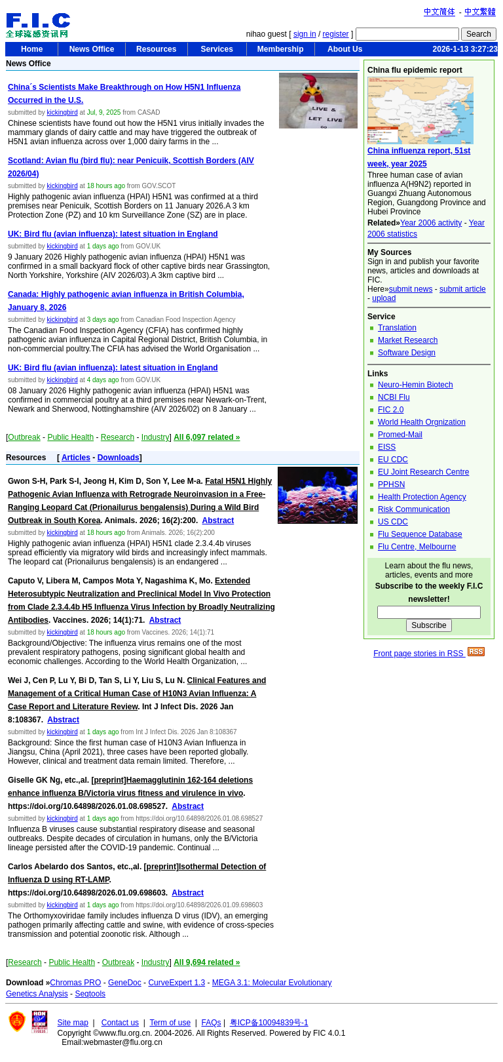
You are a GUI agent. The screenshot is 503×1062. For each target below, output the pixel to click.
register (336, 34)
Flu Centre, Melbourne (417, 546)
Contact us (120, 1022)
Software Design (407, 352)
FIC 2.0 (390, 409)
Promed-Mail (400, 434)
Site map (73, 1022)
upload (384, 298)
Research (117, 437)
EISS (387, 447)
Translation (397, 327)
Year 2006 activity (431, 222)
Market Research (408, 340)
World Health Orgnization (422, 422)
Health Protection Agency (422, 497)
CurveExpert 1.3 (176, 982)
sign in (304, 34)
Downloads (119, 457)
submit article (462, 289)
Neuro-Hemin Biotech (415, 384)
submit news (411, 289)
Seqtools (90, 993)
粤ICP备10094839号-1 (269, 1022)
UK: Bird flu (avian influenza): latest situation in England (113, 234)
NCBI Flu (394, 397)
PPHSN (391, 484)
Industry (155, 437)
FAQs (211, 1022)
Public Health (70, 437)
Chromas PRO (75, 982)
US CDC (393, 521)
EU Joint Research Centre (423, 472)
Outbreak (24, 437)
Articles (76, 457)
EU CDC (393, 459)
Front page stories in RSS (429, 653)
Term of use (170, 1022)
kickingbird (62, 112)
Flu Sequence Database (420, 534)
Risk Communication (414, 509)
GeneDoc (124, 982)
